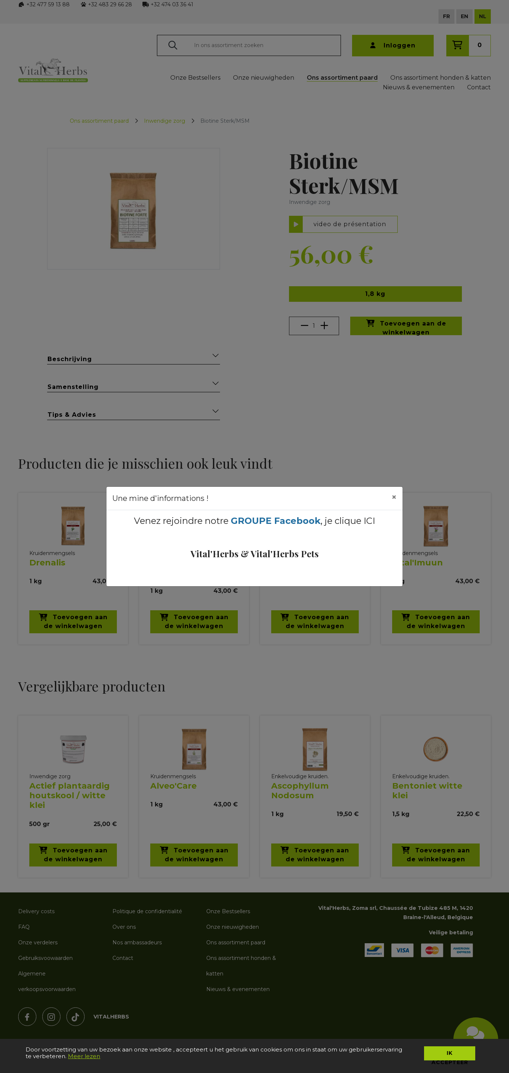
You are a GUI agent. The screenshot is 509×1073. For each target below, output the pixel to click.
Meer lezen (84, 1056)
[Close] (394, 497)
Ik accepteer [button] (449, 1055)
